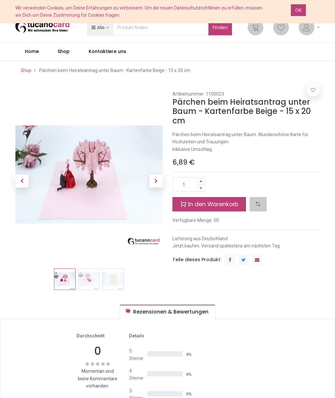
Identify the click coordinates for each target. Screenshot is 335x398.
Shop (26, 70)
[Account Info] (309, 27)
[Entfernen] (201, 188)
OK (298, 10)
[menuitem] (32, 51)
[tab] (167, 311)
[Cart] (255, 27)
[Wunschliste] (281, 27)
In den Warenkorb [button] (209, 204)
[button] (100, 27)
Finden (220, 27)
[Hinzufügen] (201, 180)
